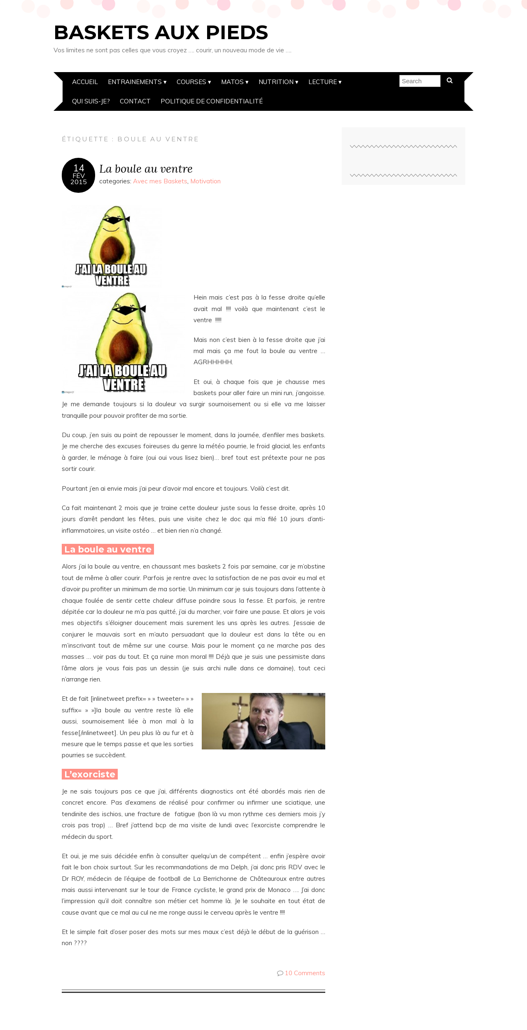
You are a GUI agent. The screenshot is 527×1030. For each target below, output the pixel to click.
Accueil (85, 82)
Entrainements (135, 82)
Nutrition (276, 82)
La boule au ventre (146, 168)
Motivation (205, 181)
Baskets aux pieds (161, 32)
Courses (191, 82)
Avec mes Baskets (160, 181)
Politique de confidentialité (212, 101)
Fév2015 (78, 178)
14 (78, 168)
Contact (135, 101)
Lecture (322, 82)
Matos (232, 82)
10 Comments (305, 973)
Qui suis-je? (91, 101)
